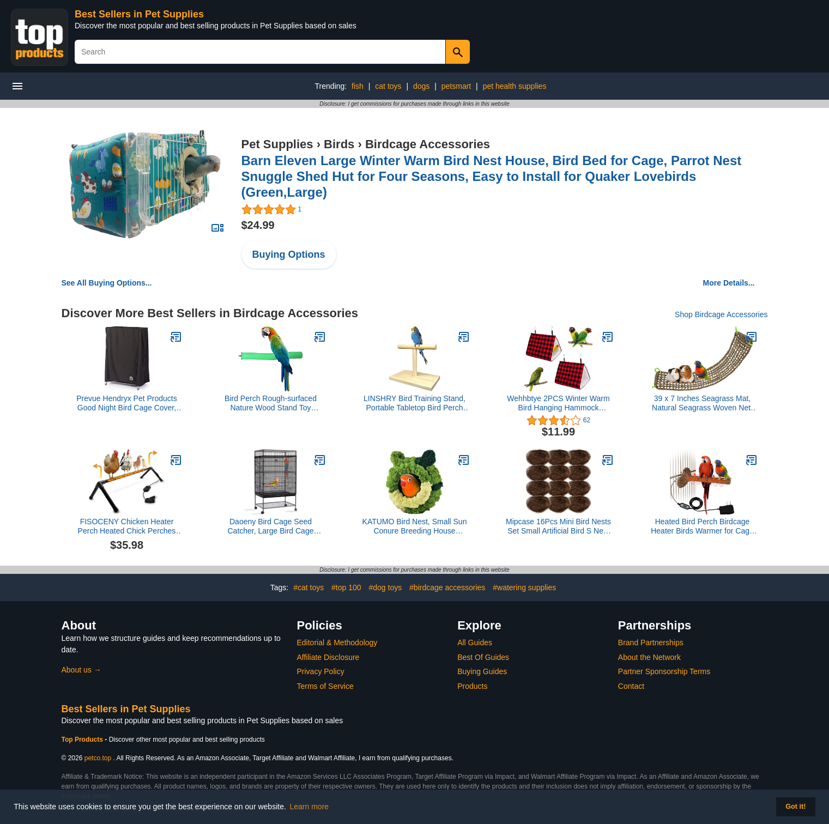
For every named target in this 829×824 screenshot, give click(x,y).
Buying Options (288, 254)
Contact (631, 686)
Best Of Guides (483, 657)
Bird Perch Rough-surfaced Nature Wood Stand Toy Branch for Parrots (271, 403)
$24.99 (258, 225)
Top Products (83, 739)
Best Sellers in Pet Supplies (139, 14)
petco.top (97, 758)
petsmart (456, 86)
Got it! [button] (795, 806)
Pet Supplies (277, 144)
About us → (81, 669)
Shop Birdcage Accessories (721, 314)
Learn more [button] (309, 806)
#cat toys (308, 587)
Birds (339, 144)
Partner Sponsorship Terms (664, 671)
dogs (421, 86)
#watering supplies (524, 587)
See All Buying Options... (107, 282)
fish (358, 86)
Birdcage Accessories (427, 144)
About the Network (649, 657)
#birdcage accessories (447, 587)
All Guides (474, 642)
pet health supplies (515, 86)
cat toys (388, 86)
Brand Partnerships (650, 642)
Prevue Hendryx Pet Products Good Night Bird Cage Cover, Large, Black (126, 403)
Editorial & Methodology (337, 642)
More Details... (729, 282)
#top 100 (346, 587)
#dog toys (385, 587)
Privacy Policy (320, 671)
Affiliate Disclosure (328, 657)
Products (472, 686)
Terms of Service (325, 686)
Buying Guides (482, 671)
